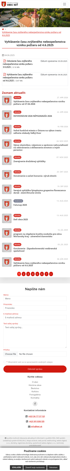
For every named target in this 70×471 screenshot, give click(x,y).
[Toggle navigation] (64, 4)
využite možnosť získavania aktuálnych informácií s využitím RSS (30, 438)
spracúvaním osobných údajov (40, 362)
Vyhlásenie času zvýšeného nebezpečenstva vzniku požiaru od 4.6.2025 (31, 34)
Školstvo (35, 388)
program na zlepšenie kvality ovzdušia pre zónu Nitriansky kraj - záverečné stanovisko (37, 235)
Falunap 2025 (20, 205)
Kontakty (35, 398)
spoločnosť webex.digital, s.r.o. (44, 443)
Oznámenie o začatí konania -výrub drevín (35, 175)
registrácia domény (25, 443)
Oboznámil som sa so (29, 362)
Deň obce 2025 (20, 219)
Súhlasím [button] (16, 467)
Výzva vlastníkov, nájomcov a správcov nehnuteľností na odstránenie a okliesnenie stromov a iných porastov (40, 147)
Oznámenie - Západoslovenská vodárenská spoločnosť (35, 249)
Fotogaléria (35, 395)
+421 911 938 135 (36, 421)
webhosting (51, 440)
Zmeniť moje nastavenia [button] (35, 467)
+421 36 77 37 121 (36, 416)
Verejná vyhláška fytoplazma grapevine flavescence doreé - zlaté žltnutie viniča (39, 191)
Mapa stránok (32, 440)
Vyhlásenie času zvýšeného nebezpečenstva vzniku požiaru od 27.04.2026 (39, 102)
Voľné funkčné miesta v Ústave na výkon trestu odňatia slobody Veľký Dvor (37, 131)
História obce (35, 385)
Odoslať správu (35, 369)
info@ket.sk (36, 427)
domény (14, 443)
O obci (35, 382)
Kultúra (35, 392)
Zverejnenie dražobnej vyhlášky (29, 161)
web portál (42, 440)
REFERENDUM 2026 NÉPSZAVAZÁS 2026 (32, 116)
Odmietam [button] (53, 467)
